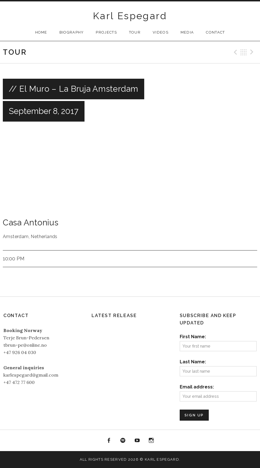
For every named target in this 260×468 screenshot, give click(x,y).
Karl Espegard (130, 15)
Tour (135, 32)
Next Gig (252, 52)
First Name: (193, 336)
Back (243, 52)
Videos (160, 32)
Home (41, 32)
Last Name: (193, 361)
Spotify (123, 441)
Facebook (109, 441)
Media (187, 32)
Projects (106, 32)
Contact (215, 32)
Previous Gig (234, 52)
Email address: (197, 387)
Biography (71, 32)
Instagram (151, 441)
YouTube (137, 441)
